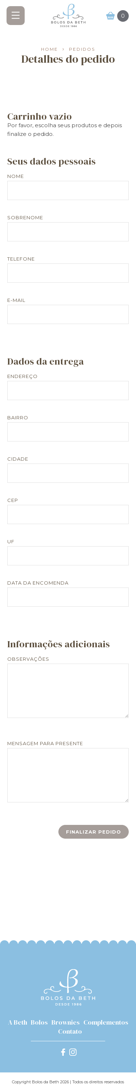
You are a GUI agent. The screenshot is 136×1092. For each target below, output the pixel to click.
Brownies (65, 1022)
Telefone (21, 259)
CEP (12, 500)
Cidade (17, 459)
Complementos (105, 1022)
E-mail (16, 300)
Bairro (17, 417)
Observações (28, 659)
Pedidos (82, 49)
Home (49, 49)
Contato (70, 1031)
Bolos (39, 1022)
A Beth (17, 1022)
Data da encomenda (38, 583)
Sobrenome (25, 217)
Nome (15, 176)
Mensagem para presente (45, 743)
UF (11, 541)
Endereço (22, 376)
